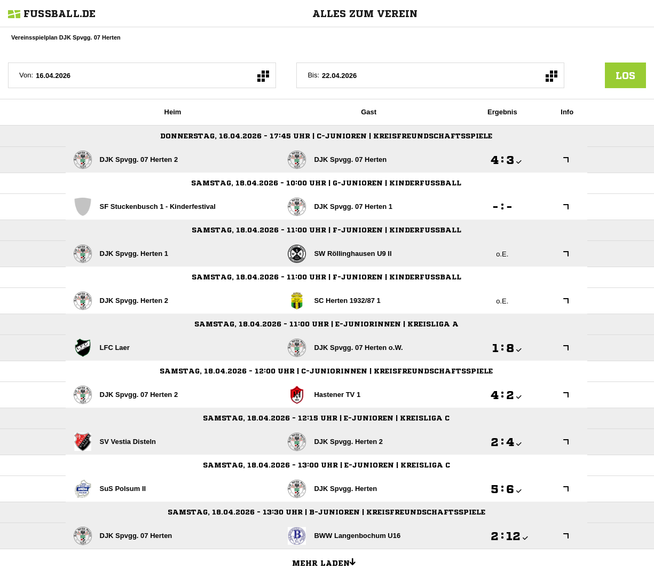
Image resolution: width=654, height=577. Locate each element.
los (625, 75)
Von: (26, 75)
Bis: (313, 75)
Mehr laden (328, 561)
